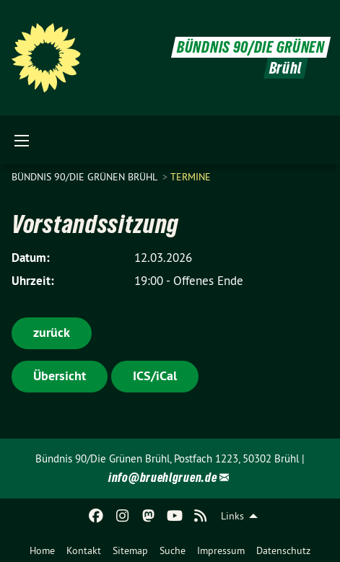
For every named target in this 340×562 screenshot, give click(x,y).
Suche (173, 550)
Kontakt (83, 550)
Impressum (221, 550)
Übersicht (59, 375)
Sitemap (130, 550)
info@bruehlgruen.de (162, 477)
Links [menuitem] (232, 515)
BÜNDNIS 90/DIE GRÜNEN (251, 47)
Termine (190, 176)
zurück (51, 332)
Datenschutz (283, 550)
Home (42, 550)
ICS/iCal (155, 375)
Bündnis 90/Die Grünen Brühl (86, 176)
